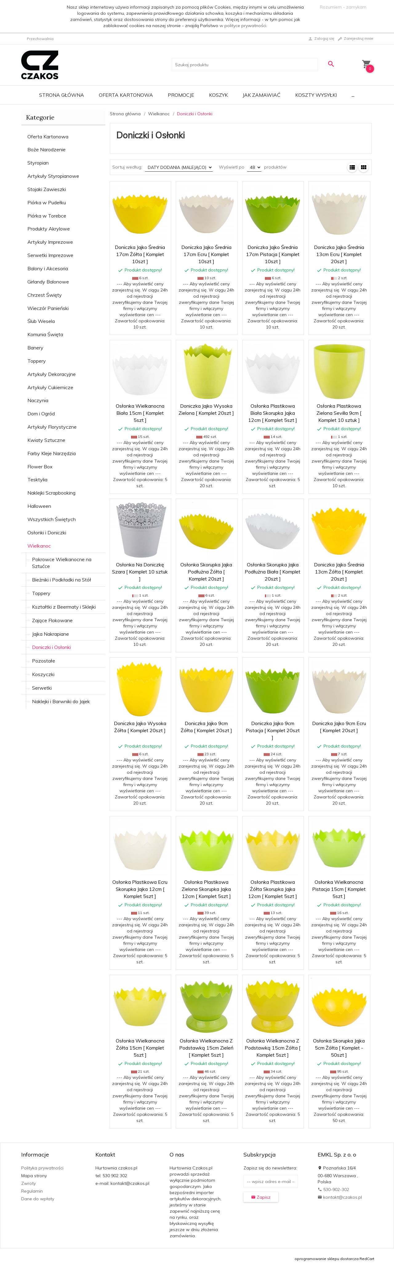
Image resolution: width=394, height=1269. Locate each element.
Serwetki (42, 688)
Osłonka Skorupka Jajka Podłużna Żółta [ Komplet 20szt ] (206, 571)
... (353, 95)
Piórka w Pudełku (46, 202)
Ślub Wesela (41, 321)
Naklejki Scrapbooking (51, 493)
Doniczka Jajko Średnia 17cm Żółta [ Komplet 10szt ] (140, 254)
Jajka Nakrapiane (50, 634)
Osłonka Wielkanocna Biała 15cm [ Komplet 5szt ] (140, 413)
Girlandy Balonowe (48, 282)
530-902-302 (333, 1189)
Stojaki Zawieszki (46, 189)
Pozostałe (43, 661)
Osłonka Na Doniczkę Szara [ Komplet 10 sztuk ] (140, 571)
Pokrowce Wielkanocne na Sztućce (61, 562)
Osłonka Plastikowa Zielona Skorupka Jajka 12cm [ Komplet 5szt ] (206, 889)
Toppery (36, 361)
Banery (35, 348)
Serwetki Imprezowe (50, 255)
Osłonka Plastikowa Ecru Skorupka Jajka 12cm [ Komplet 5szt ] (139, 889)
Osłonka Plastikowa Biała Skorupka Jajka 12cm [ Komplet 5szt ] (272, 413)
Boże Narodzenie (46, 149)
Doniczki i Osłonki (51, 647)
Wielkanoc (39, 546)
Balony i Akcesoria (47, 268)
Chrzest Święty (44, 295)
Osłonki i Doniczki (46, 532)
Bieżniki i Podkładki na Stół (61, 580)
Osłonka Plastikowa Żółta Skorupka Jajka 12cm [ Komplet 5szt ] (272, 889)
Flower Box (40, 466)
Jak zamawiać (261, 95)
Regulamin (32, 1191)
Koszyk (218, 95)
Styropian (38, 163)
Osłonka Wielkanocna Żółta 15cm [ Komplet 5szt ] (140, 1048)
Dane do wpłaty (37, 1199)
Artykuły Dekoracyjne (51, 374)
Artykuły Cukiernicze (50, 387)
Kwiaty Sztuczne (46, 440)
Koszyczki (43, 674)
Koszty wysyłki (316, 95)
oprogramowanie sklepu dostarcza (327, 1258)
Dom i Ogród (41, 413)
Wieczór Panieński (48, 308)
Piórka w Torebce (46, 216)
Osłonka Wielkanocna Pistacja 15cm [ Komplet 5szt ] (339, 889)
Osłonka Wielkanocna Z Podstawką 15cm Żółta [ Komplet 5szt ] (272, 1048)
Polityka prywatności (42, 1168)
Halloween (39, 506)
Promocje (181, 95)
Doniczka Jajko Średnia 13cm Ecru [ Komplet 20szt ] (339, 254)
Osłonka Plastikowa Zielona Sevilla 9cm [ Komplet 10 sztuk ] (338, 413)
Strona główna (61, 95)
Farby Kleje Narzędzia (51, 453)
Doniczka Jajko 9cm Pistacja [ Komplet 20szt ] (273, 730)
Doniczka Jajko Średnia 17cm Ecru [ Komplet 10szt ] (206, 254)
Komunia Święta (45, 334)
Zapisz (261, 1197)
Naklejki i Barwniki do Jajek (61, 701)
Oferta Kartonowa (126, 95)
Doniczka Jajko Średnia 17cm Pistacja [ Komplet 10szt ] (273, 254)
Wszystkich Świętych (51, 519)
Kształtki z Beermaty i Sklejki (64, 607)
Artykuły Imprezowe (50, 242)
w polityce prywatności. (243, 25)
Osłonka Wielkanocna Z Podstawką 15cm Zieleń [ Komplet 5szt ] (206, 1048)
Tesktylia (37, 479)
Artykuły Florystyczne (52, 427)
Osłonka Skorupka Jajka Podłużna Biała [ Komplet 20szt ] (272, 571)
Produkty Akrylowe (48, 229)
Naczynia (37, 400)
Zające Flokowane (52, 620)
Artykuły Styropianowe (53, 176)
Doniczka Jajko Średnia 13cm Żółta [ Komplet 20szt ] (339, 571)
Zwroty (28, 1183)
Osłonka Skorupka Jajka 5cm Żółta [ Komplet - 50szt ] (339, 1048)
